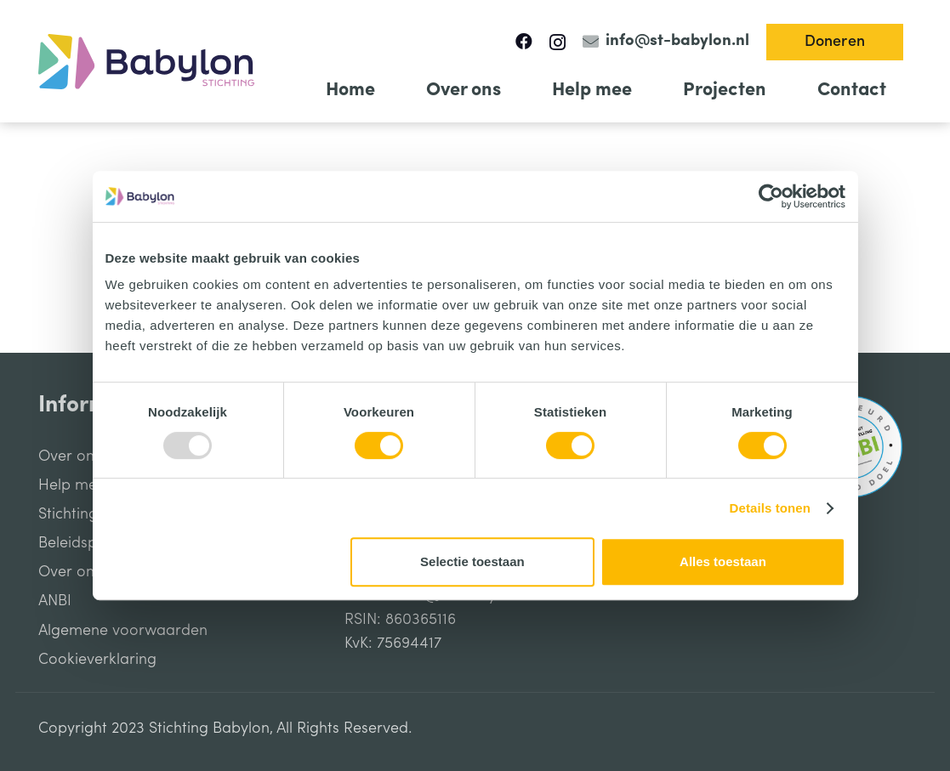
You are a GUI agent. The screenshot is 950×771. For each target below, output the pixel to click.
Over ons (69, 456)
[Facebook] (523, 41)
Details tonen (770, 508)
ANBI (54, 601)
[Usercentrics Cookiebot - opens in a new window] (771, 196)
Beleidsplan (78, 543)
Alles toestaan (723, 561)
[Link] (146, 61)
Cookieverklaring (97, 659)
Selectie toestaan (472, 561)
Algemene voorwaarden (123, 630)
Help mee (71, 485)
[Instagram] (557, 42)
